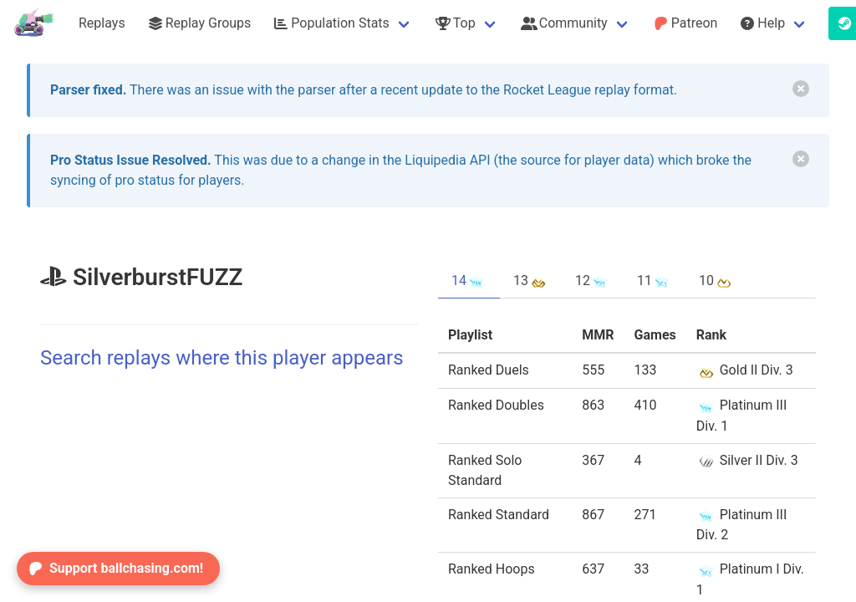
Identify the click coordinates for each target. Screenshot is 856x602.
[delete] (800, 88)
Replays (102, 23)
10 (716, 281)
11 (654, 281)
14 (469, 281)
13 (530, 281)
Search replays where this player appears (222, 358)
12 (592, 281)
